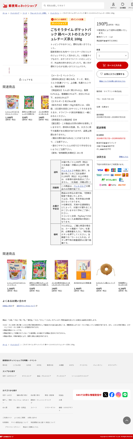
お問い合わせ (32, 417)
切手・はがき (7, 395)
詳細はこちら (123, 156)
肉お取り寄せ (35, 395)
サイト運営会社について (19, 422)
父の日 (28, 365)
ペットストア (67, 170)
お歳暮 (61, 365)
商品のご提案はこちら (30, 427)
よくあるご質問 (19, 417)
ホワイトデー (112, 365)
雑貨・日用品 (21, 407)
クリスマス (83, 365)
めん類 (5, 407)
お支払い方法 (7, 306)
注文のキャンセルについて (26, 306)
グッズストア (61, 376)
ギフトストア (26, 376)
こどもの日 (17, 365)
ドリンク (48, 400)
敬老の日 (50, 365)
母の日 (5, 365)
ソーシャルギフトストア (80, 376)
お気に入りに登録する (114, 73)
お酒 (60, 400)
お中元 (39, 365)
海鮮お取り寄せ (22, 395)
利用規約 (6, 422)
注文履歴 (123, 8)
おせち (71, 365)
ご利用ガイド (7, 417)
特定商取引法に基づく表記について (43, 422)
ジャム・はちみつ (23, 400)
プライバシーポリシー (12, 427)
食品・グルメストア (44, 376)
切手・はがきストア (9, 376)
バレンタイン (97, 365)
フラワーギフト (50, 407)
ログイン (113, 8)
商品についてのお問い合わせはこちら (112, 81)
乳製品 (61, 395)
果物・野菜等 (49, 395)
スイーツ (34, 407)
